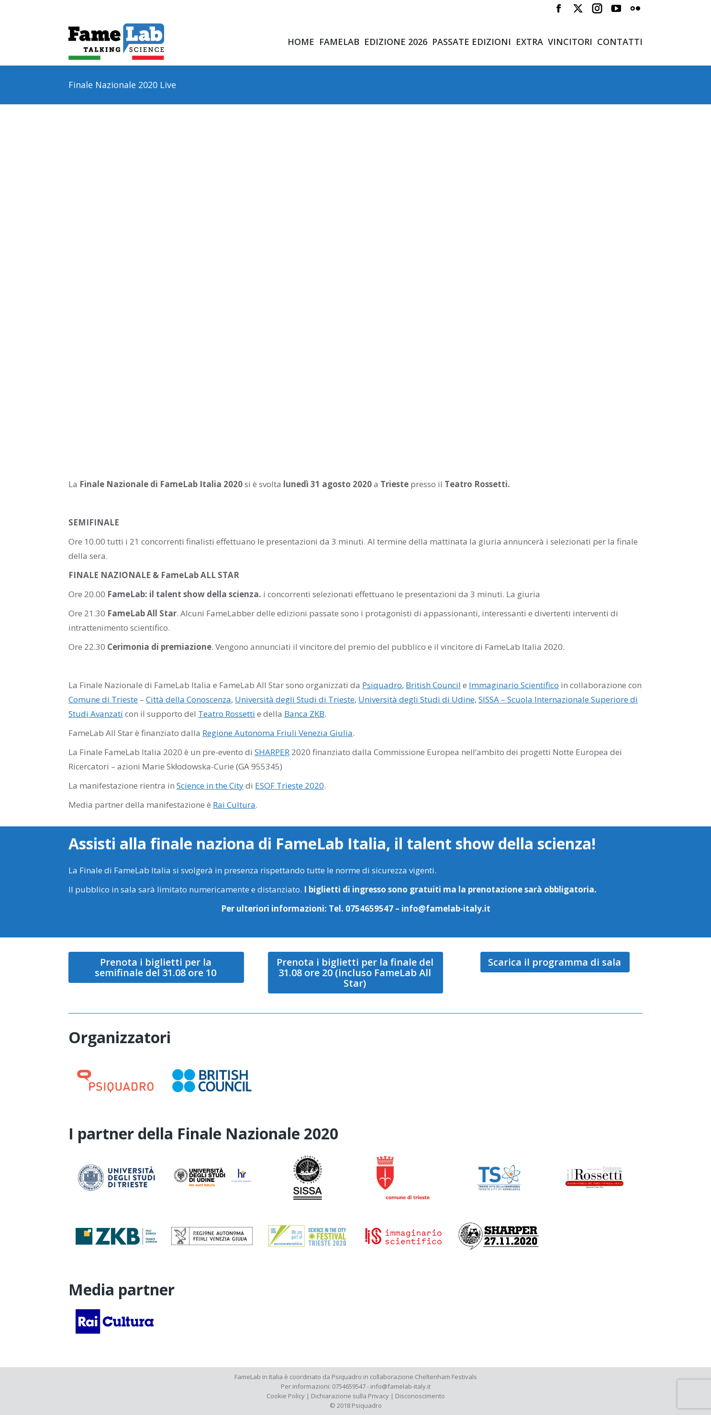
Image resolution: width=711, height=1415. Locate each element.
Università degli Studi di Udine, (417, 699)
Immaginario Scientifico (514, 685)
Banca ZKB (304, 713)
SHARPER (272, 752)
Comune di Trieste (103, 699)
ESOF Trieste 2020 (289, 785)
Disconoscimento (420, 1396)
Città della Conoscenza (188, 699)
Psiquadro (382, 685)
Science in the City (210, 785)
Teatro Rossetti (226, 713)
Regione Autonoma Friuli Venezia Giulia (277, 732)
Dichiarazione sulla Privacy (350, 1396)
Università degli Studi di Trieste (295, 699)
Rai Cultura (234, 804)
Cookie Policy (286, 1396)
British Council (433, 685)
